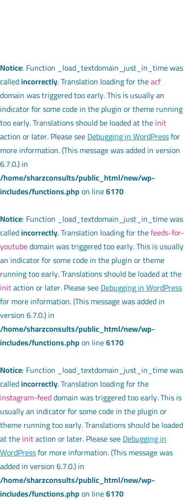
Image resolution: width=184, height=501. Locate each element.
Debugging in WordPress (128, 136)
